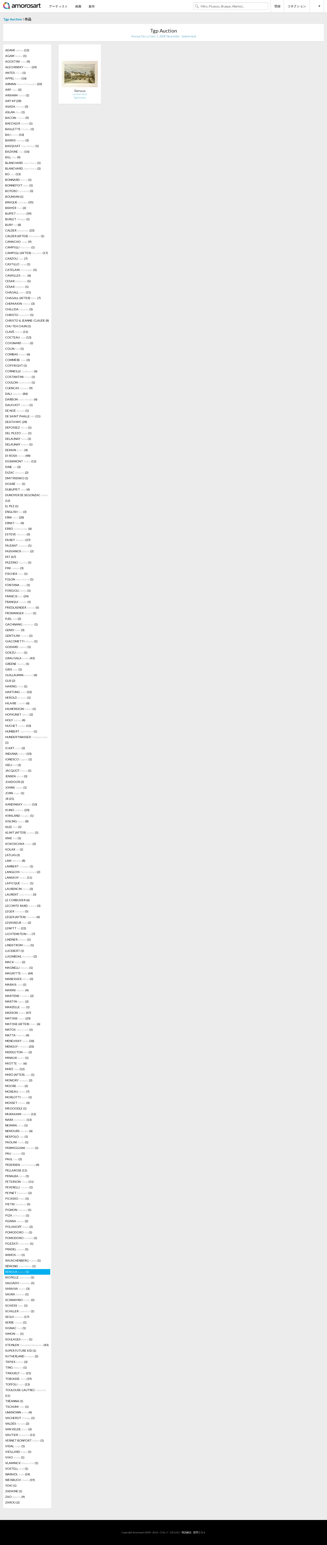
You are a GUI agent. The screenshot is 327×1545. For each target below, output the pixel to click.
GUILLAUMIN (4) (21, 675)
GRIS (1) (13, 669)
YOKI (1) (10, 1485)
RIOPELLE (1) (19, 1277)
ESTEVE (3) (17, 534)
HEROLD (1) (18, 697)
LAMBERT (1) (19, 866)
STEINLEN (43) (27, 1345)
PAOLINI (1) (16, 1142)
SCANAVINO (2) (19, 1300)
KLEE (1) (13, 827)
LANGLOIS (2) (22, 872)
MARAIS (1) (15, 984)
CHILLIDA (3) (19, 309)
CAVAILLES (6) (18, 275)
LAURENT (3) (20, 894)
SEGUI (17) (17, 1317)
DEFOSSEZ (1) (18, 427)
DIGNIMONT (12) (20, 461)
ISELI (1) (13, 765)
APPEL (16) (15, 78)
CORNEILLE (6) (21, 371)
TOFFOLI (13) (17, 1384)
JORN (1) (14, 793)
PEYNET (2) (18, 1193)
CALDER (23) (19, 230)
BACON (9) (17, 118)
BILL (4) (12, 157)
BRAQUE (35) (19, 202)
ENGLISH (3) (15, 511)
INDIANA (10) (18, 753)
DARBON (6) (21, 399)
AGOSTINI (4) (17, 61)
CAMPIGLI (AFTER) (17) (26, 253)
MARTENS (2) (19, 996)
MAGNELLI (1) (19, 967)
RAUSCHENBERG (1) (23, 1260)
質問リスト (199, 1532)
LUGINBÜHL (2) (21, 956)
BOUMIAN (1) (14, 196)
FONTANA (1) (17, 585)
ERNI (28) (14, 517)
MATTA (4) (17, 1035)
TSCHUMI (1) (17, 1406)
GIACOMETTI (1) (21, 641)
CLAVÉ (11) (16, 331)
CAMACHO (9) (18, 241)
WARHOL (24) (17, 1474)
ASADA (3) (16, 106)
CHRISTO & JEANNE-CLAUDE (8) (27, 320)
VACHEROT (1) (20, 1418)
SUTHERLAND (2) (21, 1356)
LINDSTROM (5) (19, 945)
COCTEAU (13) (18, 337)
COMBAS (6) (17, 354)
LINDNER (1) (18, 939)
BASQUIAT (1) (22, 146)
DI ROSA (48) (17, 455)
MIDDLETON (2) (18, 1052)
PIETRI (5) (17, 1204)
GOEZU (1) (16, 652)
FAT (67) (10, 557)
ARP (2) (13, 89)
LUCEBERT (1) (14, 950)
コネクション (296, 6)
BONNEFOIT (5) (19, 185)
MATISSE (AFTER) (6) (22, 1024)
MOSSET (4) (17, 1103)
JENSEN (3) (16, 776)
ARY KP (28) (13, 101)
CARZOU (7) (16, 258)
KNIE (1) (13, 838)
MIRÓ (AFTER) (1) (19, 1074)
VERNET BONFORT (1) (24, 1440)
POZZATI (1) (19, 1243)
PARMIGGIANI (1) (21, 1148)
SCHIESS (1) (16, 1305)
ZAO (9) (15, 1496)
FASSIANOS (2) (19, 551)
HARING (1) (16, 686)
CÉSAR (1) (17, 286)
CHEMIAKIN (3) (20, 303)
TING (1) (16, 1367)
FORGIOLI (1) (18, 590)
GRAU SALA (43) (20, 658)
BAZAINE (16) (17, 151)
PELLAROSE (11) (16, 1170)
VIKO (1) (14, 1457)
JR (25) (9, 798)
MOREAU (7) (17, 1091)
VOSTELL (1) (16, 1468)
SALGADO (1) (19, 1283)
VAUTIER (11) (20, 1435)
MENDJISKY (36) (19, 1041)
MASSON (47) (18, 1012)
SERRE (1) (15, 1322)
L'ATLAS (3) (12, 855)
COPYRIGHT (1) (16, 365)
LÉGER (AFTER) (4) (22, 917)
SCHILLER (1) (19, 1311)
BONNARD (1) (18, 179)
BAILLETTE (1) (19, 129)
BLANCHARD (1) (23, 163)
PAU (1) (15, 1153)
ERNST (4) (14, 523)
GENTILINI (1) (19, 635)
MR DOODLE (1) (15, 1108)
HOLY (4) (15, 720)
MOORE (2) (16, 1086)
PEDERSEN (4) (22, 1164)
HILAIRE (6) (17, 703)
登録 (277, 6)
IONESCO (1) (18, 759)
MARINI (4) (17, 990)
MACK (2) (15, 962)
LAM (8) (15, 860)
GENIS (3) (14, 630)
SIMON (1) (14, 1333)
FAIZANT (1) (18, 545)
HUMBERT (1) (21, 731)
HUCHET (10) (18, 725)
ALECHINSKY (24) (21, 67)
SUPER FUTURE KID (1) (20, 1350)
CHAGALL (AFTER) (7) (23, 298)
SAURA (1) (17, 1294)
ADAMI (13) (17, 50)
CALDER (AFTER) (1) (24, 236)
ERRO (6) (18, 528)
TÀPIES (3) (16, 1362)
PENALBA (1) (17, 1176)
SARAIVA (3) (17, 1288)
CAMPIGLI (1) (20, 247)
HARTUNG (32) (18, 692)
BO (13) (13, 174)
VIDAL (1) (15, 1446)
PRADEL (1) (16, 1249)
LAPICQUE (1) (19, 883)
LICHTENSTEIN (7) (20, 934)
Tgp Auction (12, 19)
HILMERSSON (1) (20, 709)
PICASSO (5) (17, 1198)
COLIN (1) (14, 348)
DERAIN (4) (16, 450)
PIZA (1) (17, 1215)
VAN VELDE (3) (18, 1429)
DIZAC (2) (16, 472)
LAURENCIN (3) (19, 889)
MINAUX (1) (17, 1057)
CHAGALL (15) (18, 292)
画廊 (78, 6)
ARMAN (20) (23, 84)
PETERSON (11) (19, 1181)
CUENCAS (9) (19, 388)
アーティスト (58, 6)
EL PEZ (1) (11, 506)
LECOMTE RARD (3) (22, 905)
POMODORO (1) (18, 1232)
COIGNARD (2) (19, 343)
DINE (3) (13, 467)
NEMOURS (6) (19, 1131)
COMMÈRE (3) (17, 360)
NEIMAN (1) (16, 1125)
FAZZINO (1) (18, 562)
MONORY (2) (18, 1080)
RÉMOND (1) (20, 1266)
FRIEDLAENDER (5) (22, 607)
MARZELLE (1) (17, 1007)
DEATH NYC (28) (16, 422)
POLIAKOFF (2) (19, 1226)
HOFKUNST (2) (19, 714)
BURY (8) (13, 224)
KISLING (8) (17, 821)
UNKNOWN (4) (18, 1412)
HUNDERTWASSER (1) (26, 739)
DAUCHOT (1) (19, 405)
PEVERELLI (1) (19, 1187)
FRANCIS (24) (17, 596)
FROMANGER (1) (20, 613)
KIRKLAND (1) (19, 815)
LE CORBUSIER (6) (17, 900)
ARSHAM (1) (17, 95)
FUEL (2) (13, 618)
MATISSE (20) (17, 1018)
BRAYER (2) (15, 208)
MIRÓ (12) (15, 1069)
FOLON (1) (19, 579)
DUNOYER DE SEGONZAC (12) (26, 497)
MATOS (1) (19, 1029)
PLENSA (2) (16, 1221)
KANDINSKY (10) (21, 804)
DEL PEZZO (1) (18, 433)
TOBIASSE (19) (18, 1378)
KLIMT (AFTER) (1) (21, 832)
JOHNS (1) (16, 787)
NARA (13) (18, 1119)
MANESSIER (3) (19, 979)
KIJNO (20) (17, 810)
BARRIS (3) (17, 140)
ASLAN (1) (15, 112)
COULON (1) (20, 382)
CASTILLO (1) (17, 264)
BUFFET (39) (18, 213)
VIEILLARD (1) (18, 1451)
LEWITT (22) (15, 928)
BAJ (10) (14, 134)
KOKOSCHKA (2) (20, 843)
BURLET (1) (17, 219)
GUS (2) (10, 680)
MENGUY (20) (19, 1046)
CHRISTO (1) (19, 315)
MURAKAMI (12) (20, 1114)
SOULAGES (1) (18, 1339)
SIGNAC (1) (15, 1328)
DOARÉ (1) (15, 484)
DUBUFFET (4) (17, 489)
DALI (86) (16, 393)
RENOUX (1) (17, 1271)
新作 (92, 6)
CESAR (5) (18, 281)
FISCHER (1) (16, 573)
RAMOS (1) (15, 1255)
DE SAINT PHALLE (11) (22, 416)
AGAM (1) (15, 56)
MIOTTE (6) (16, 1063)
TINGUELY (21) (18, 1373)
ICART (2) (15, 748)
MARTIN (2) (17, 1001)
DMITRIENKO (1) (16, 478)
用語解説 (186, 1532)
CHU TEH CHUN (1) (18, 326)
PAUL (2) (13, 1159)
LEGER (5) (16, 911)
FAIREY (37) (17, 540)
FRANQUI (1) (18, 602)
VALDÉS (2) (17, 1423)
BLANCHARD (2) (23, 168)
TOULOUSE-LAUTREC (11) (25, 1392)
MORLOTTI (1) (18, 1097)
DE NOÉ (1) (17, 410)
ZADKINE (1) (13, 1491)
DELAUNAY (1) (18, 438)
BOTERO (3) (19, 191)
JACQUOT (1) (18, 770)
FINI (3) (14, 568)
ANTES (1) (15, 72)
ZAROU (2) (12, 1502)
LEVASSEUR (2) (18, 922)
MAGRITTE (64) (19, 973)
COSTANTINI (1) (20, 377)
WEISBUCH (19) (20, 1480)
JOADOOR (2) (14, 782)
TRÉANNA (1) (14, 1401)
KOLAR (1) (14, 849)
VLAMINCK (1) (21, 1463)
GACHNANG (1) (21, 624)
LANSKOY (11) (18, 877)
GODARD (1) (18, 647)
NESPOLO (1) (16, 1136)
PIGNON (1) (18, 1210)
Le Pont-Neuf (80, 94)
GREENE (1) (17, 664)
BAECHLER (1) (19, 123)
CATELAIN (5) (21, 270)
